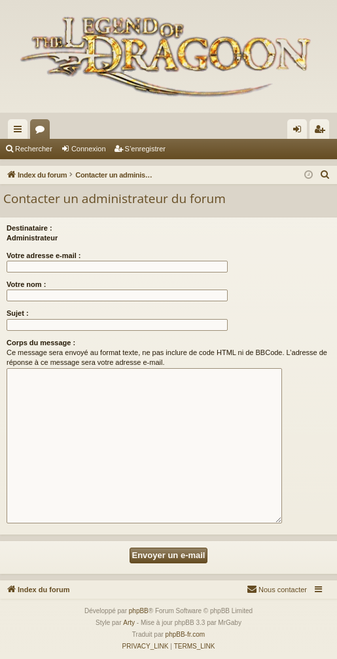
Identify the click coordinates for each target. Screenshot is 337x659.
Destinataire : (29, 228)
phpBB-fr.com (185, 634)
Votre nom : (26, 284)
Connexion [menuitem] (300, 131)
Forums (42, 131)
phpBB (139, 610)
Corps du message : (41, 343)
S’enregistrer (145, 149)
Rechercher (33, 149)
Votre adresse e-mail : (44, 255)
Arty (129, 622)
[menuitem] (325, 175)
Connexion (88, 149)
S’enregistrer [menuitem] (322, 131)
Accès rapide (20, 131)
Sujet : (18, 313)
